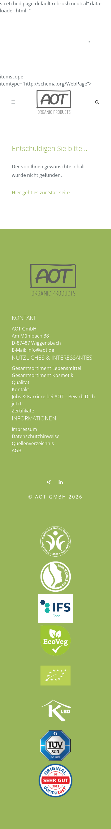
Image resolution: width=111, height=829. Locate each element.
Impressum (24, 429)
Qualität (20, 382)
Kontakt (20, 389)
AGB (16, 450)
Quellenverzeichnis (33, 443)
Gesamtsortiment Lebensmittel (46, 368)
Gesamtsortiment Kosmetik (42, 375)
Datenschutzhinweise (35, 436)
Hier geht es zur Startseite (41, 192)
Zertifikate (23, 410)
